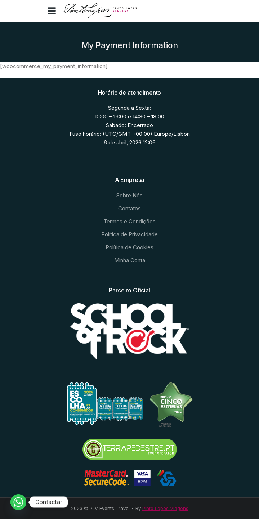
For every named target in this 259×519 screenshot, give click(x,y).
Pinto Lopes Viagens (165, 508)
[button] (52, 10)
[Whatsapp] (18, 502)
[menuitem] (129, 195)
